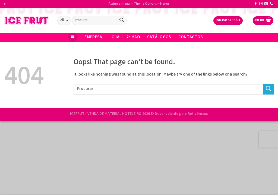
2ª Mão (133, 37)
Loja (114, 37)
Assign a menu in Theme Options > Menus (139, 3)
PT (5, 4)
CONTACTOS (190, 37)
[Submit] (121, 20)
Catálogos (159, 37)
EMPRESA (93, 37)
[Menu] (72, 37)
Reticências (198, 114)
